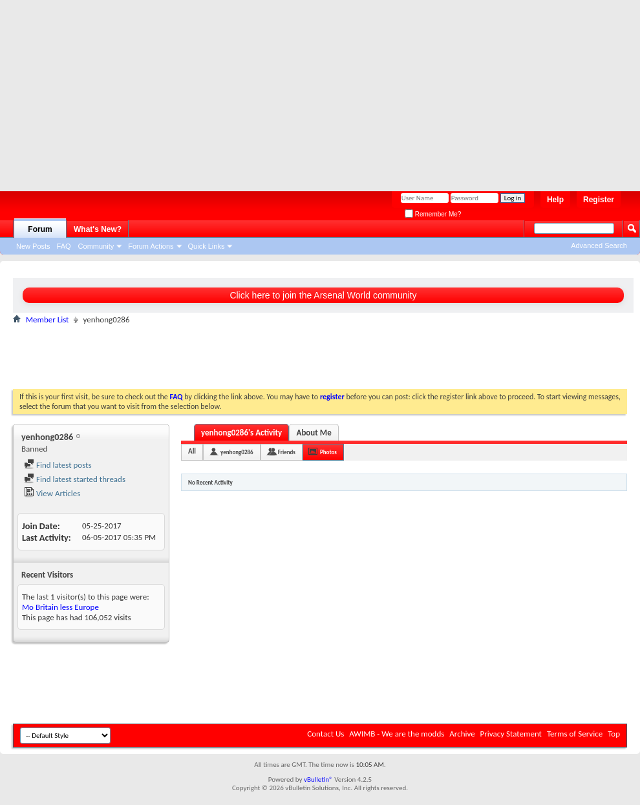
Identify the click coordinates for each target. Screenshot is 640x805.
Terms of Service (575, 733)
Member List (47, 319)
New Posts (33, 246)
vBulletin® (318, 779)
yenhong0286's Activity (241, 432)
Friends (286, 451)
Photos (328, 451)
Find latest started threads (74, 479)
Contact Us (325, 733)
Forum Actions (150, 246)
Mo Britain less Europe (60, 607)
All (192, 451)
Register (598, 199)
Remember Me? (433, 214)
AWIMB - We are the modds (396, 733)
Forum (40, 229)
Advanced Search (599, 245)
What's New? (98, 229)
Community (96, 246)
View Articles (52, 493)
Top (614, 733)
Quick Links (206, 246)
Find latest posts (58, 465)
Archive (462, 733)
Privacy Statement (511, 733)
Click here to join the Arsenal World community (322, 295)
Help (555, 199)
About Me (314, 432)
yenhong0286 (236, 451)
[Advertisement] (248, 90)
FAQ (64, 246)
